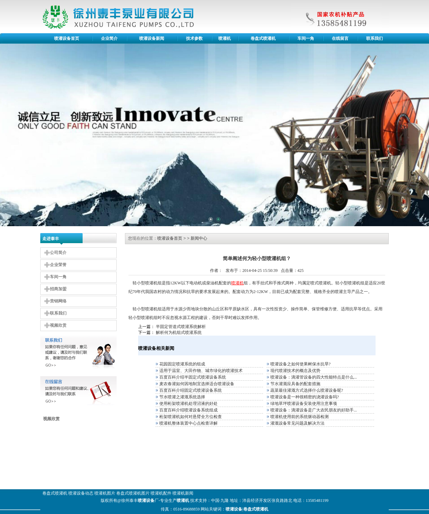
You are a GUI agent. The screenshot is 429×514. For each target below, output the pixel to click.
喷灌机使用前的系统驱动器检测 (299, 416)
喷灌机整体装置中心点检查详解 (188, 423)
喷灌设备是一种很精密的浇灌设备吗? (304, 397)
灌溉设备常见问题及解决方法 (297, 423)
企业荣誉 (58, 264)
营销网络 (58, 301)
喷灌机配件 (161, 493)
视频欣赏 (58, 325)
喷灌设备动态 (80, 493)
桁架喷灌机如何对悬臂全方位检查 (190, 416)
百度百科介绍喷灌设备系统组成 (188, 410)
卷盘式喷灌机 (263, 38)
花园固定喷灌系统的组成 (182, 364)
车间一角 (305, 38)
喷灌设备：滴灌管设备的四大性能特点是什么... (313, 377)
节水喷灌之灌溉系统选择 (182, 397)
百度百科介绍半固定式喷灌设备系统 (192, 377)
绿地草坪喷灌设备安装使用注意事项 (303, 403)
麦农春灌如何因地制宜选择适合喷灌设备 (196, 383)
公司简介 (58, 252)
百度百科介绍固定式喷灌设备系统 (190, 390)
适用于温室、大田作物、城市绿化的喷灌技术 (201, 370)
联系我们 (374, 38)
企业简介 (109, 38)
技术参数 (194, 38)
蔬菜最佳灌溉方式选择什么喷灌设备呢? (306, 390)
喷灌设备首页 (66, 38)
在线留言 (340, 38)
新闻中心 (199, 238)
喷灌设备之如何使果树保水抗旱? (300, 364)
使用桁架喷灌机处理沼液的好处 (188, 403)
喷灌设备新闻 (151, 38)
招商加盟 (58, 288)
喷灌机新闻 (183, 493)
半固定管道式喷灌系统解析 (181, 326)
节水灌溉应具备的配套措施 (295, 383)
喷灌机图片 (104, 493)
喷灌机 (224, 38)
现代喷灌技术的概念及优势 (295, 370)
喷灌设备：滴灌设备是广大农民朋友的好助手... (313, 410)
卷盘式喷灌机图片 (133, 493)
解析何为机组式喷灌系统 (179, 332)
